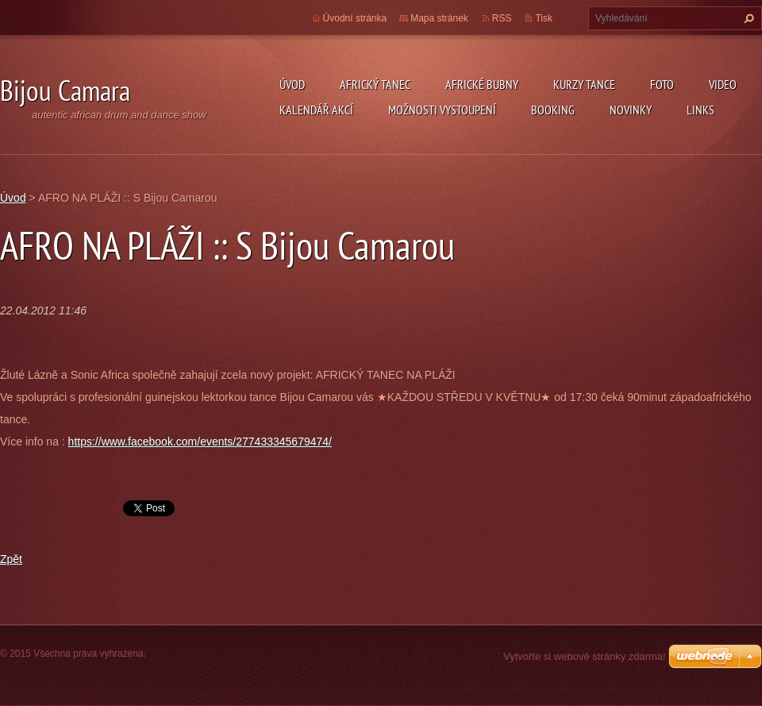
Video (723, 84)
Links (700, 110)
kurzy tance (584, 84)
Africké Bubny (481, 84)
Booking (553, 110)
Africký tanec (375, 84)
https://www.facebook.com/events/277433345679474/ (200, 441)
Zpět (11, 559)
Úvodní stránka (355, 18)
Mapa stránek (439, 18)
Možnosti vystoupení (442, 110)
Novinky (631, 110)
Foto (662, 84)
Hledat (747, 18)
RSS (502, 18)
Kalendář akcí (316, 110)
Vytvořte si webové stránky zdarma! (584, 656)
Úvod (292, 84)
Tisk (543, 18)
